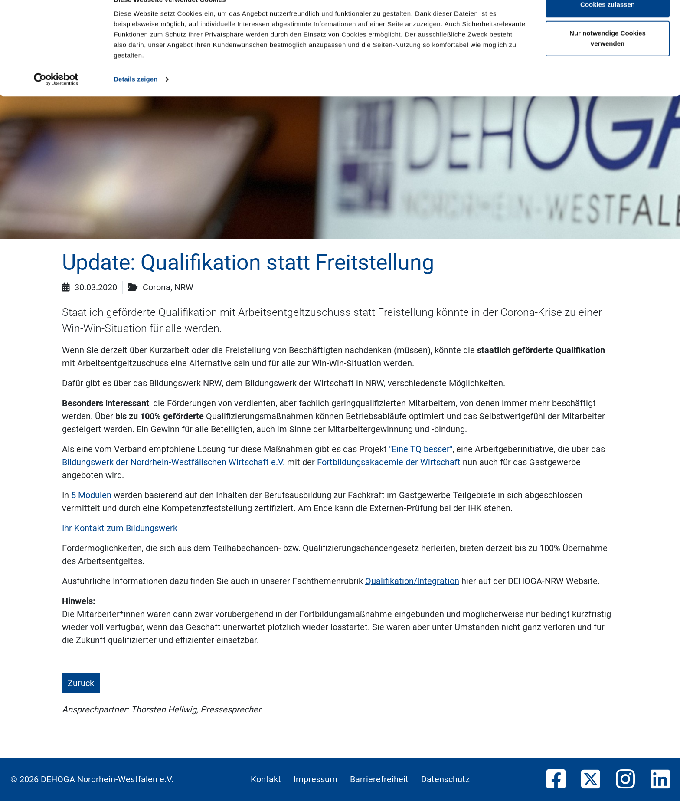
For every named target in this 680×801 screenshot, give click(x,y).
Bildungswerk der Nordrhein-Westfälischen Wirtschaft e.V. (173, 462)
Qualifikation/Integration (412, 581)
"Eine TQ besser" (420, 449)
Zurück (81, 683)
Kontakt (266, 779)
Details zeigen (135, 97)
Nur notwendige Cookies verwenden (607, 57)
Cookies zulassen (607, 22)
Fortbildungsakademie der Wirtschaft (389, 462)
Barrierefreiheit (379, 779)
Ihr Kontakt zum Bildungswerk (119, 528)
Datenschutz (445, 779)
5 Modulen (91, 495)
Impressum (315, 779)
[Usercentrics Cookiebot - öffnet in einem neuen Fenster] (56, 97)
